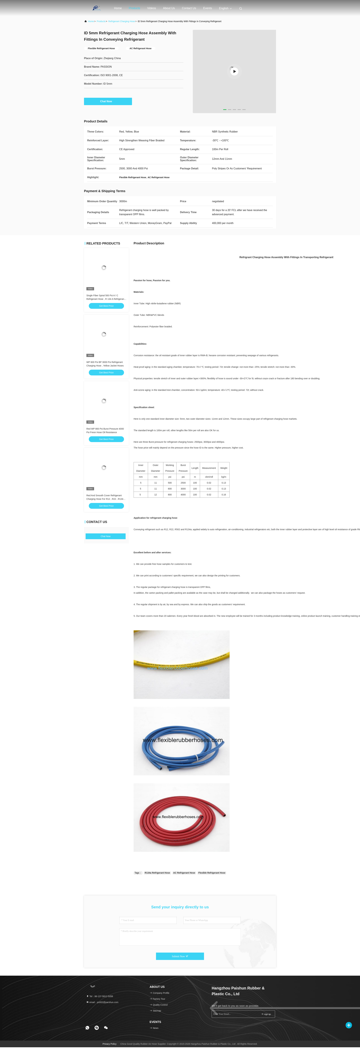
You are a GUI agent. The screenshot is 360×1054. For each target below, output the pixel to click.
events (207, 8)
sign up (266, 1014)
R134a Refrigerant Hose (157, 872)
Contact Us (189, 8)
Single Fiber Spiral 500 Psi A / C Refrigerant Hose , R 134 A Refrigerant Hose (105, 299)
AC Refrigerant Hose (184, 872)
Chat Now (108, 101)
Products (134, 8)
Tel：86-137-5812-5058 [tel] (99, 996)
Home (118, 8)
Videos (151, 8)
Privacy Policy (109, 1044)
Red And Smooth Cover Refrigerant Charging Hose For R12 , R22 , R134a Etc (105, 499)
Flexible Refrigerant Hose (211, 872)
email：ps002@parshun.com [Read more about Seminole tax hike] (102, 1002)
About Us (169, 8)
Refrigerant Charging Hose (121, 21)
